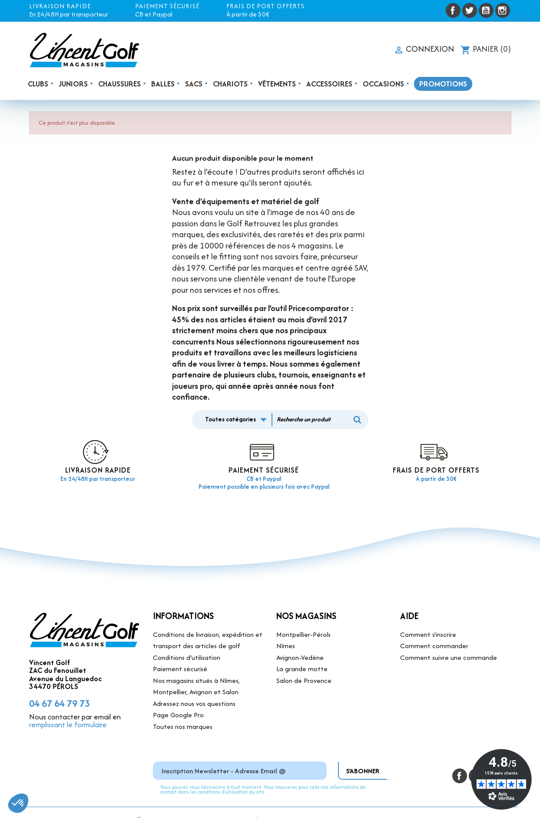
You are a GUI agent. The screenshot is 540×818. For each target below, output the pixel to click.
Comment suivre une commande (448, 642)
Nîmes (285, 631)
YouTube (486, 10)
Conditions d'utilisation (186, 642)
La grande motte (302, 654)
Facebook (453, 10)
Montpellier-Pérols (303, 619)
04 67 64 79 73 (59, 688)
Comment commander (434, 631)
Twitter (469, 10)
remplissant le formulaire (68, 710)
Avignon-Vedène (300, 642)
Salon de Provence (303, 665)
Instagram (502, 10)
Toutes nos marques (182, 711)
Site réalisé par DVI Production (360, 804)
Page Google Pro (178, 700)
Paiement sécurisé (180, 654)
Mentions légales (286, 804)
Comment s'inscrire (428, 619)
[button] (18, 803)
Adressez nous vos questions (194, 688)
